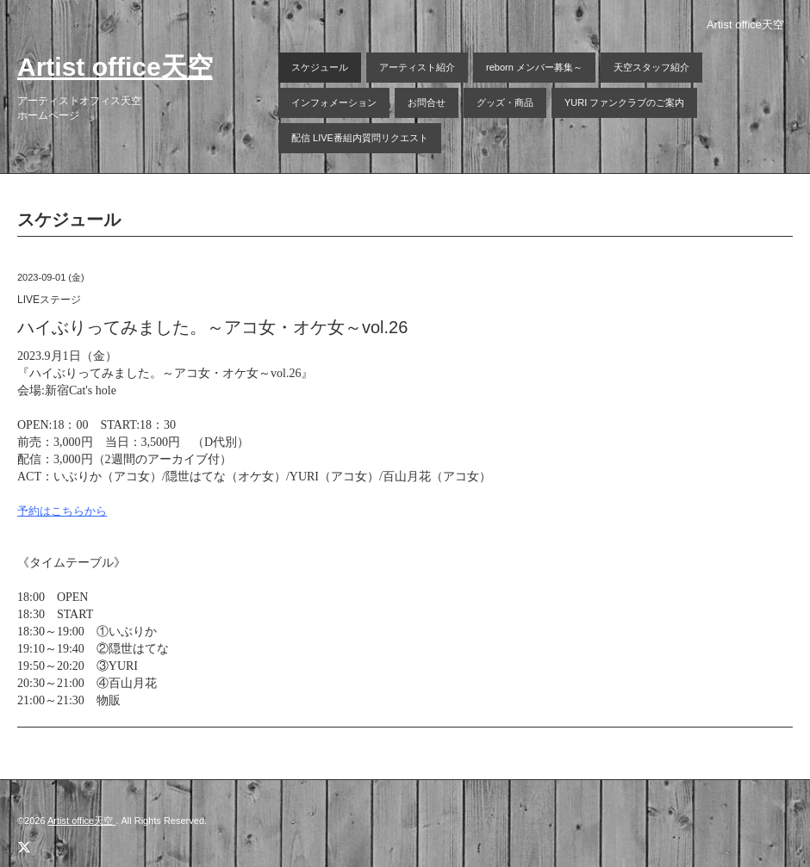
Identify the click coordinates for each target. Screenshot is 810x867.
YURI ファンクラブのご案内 (624, 102)
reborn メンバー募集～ (534, 67)
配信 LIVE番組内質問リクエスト (359, 138)
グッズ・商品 (505, 102)
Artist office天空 (115, 67)
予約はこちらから (62, 511)
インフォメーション (334, 102)
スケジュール (319, 67)
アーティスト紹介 (417, 67)
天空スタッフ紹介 (651, 67)
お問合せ (427, 102)
